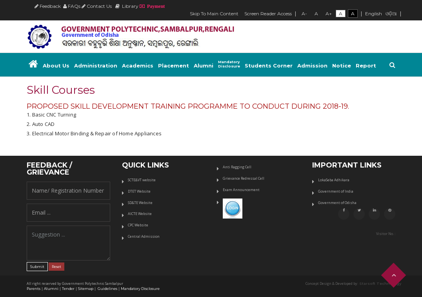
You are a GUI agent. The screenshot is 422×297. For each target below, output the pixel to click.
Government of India (335, 191)
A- (304, 13)
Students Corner (269, 65)
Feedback (48, 6)
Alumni (203, 65)
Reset (56, 266)
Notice (341, 65)
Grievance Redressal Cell (243, 178)
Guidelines (107, 288)
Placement (173, 65)
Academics (137, 65)
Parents (33, 288)
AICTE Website (140, 213)
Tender (68, 288)
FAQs (71, 6)
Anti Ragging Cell (237, 166)
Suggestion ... (68, 243)
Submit (37, 266)
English (373, 13)
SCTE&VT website (142, 179)
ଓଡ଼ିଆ (391, 13)
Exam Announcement (241, 189)
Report (366, 65)
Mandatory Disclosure (140, 288)
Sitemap (85, 288)
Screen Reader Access (268, 13)
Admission (312, 65)
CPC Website (138, 225)
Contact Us (97, 6)
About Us (56, 65)
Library (126, 6)
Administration (95, 65)
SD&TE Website (140, 202)
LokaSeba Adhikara (333, 179)
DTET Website (139, 191)
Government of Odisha (337, 202)
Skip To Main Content (214, 13)
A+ (329, 13)
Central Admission (144, 236)
